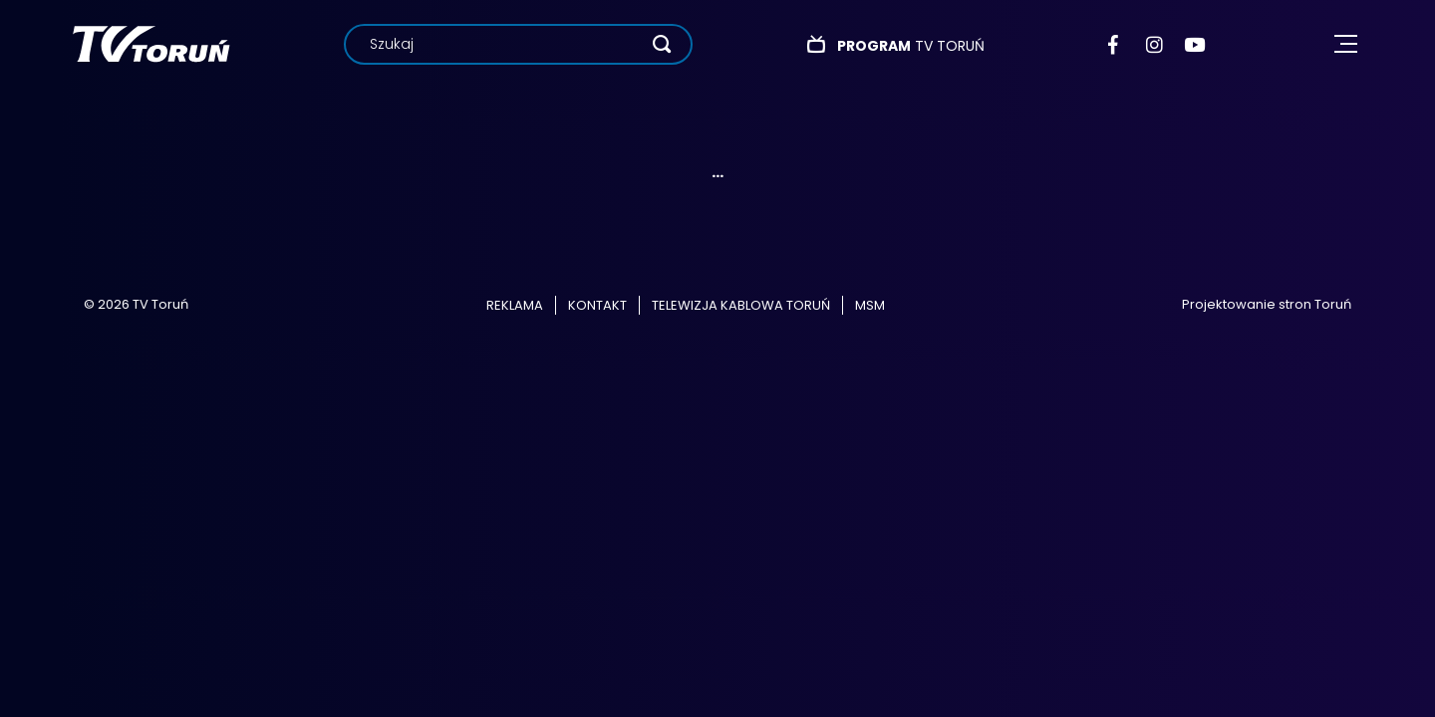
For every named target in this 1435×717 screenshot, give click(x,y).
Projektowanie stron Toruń (1266, 304)
